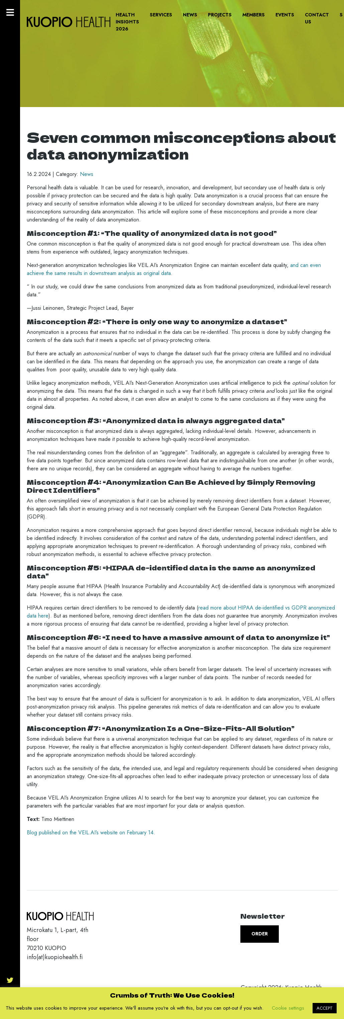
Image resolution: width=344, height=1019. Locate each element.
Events (284, 14)
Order (259, 933)
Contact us (317, 18)
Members (253, 14)
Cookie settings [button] (288, 1008)
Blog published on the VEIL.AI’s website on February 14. (91, 832)
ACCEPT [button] (325, 1008)
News (190, 14)
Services (161, 14)
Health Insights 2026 (127, 21)
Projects (220, 14)
